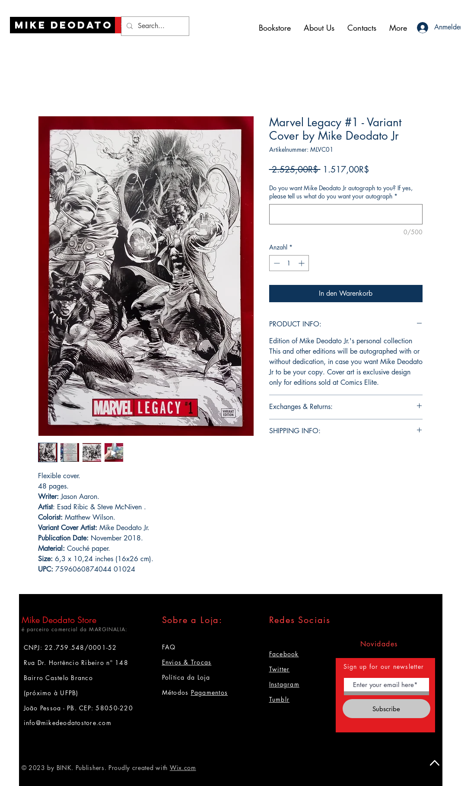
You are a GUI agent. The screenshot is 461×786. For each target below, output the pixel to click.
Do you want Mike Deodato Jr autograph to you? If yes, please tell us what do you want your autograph (341, 192)
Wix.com (183, 768)
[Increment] (302, 263)
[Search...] (154, 26)
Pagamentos (209, 692)
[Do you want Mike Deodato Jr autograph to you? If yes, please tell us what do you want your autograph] (346, 214)
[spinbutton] (289, 263)
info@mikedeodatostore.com (68, 723)
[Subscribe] (386, 708)
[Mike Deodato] (64, 25)
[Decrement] (275, 263)
